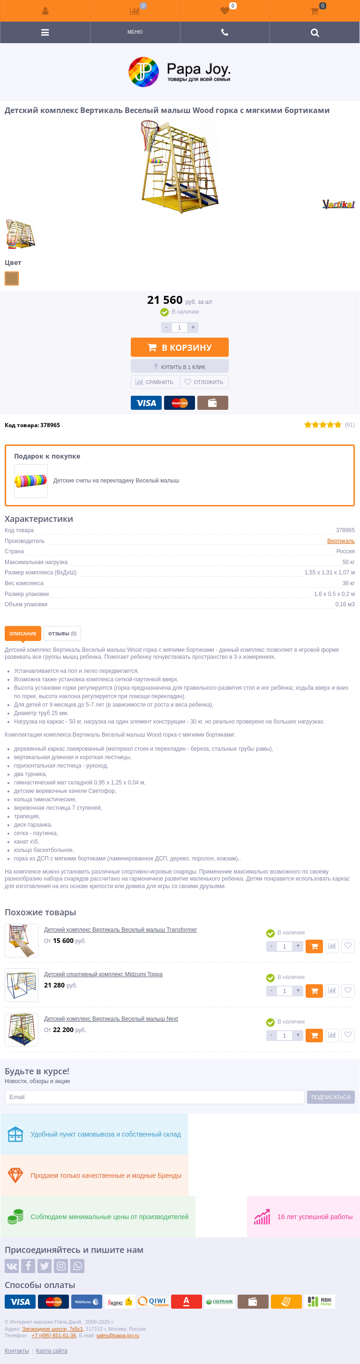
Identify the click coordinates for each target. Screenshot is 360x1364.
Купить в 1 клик (179, 366)
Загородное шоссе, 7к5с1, (53, 1329)
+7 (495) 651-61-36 (54, 1335)
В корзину (180, 347)
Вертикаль (341, 541)
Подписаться (330, 1097)
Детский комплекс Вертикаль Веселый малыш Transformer (120, 930)
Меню (135, 32)
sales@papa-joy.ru (118, 1335)
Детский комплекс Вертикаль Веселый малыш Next (111, 1019)
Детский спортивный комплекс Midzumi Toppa (103, 974)
